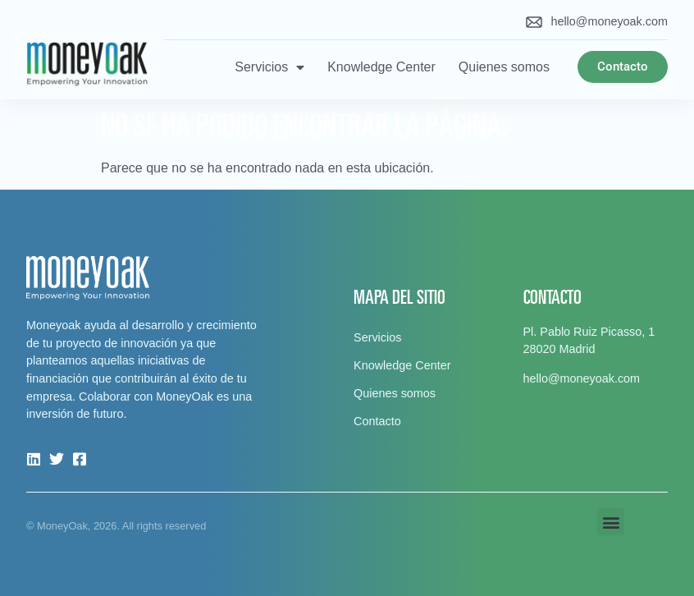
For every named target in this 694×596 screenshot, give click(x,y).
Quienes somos (504, 67)
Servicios (269, 67)
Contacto (377, 421)
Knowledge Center (381, 67)
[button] (610, 521)
